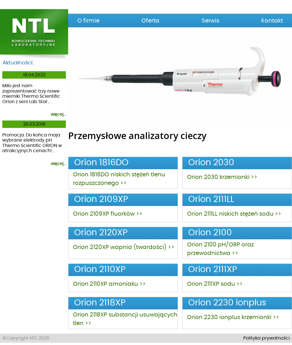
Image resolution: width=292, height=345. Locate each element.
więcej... (58, 115)
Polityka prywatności (266, 338)
